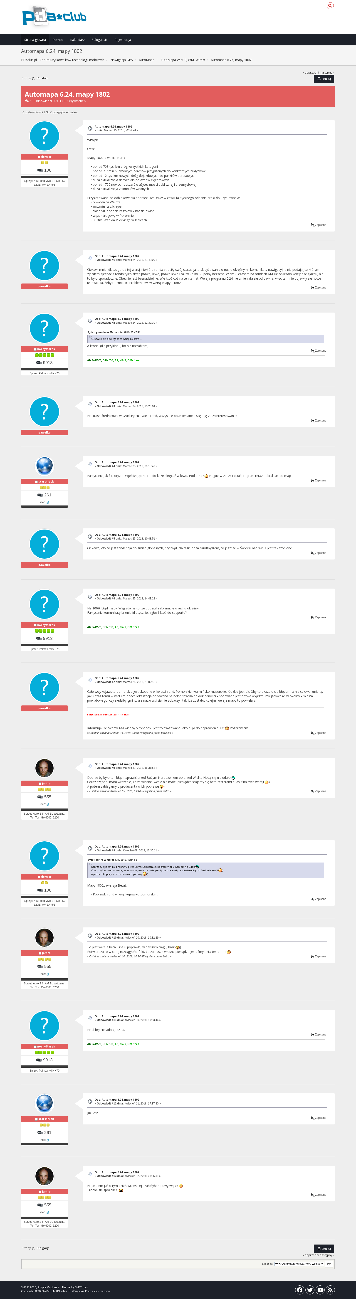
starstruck (46, 481)
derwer (46, 157)
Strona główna (35, 39)
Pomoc (58, 39)
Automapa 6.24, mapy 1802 (113, 126)
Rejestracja (122, 39)
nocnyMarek (46, 349)
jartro (46, 783)
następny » (327, 72)
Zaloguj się (99, 39)
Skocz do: (268, 1263)
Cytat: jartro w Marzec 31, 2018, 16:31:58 (112, 859)
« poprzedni (310, 72)
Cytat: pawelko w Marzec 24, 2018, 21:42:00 (114, 332)
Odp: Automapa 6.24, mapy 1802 (117, 256)
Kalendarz (77, 39)
